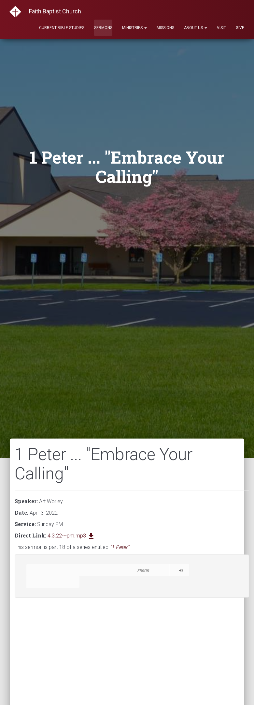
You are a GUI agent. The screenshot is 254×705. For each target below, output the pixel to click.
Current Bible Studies (61, 27)
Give (240, 27)
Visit (221, 27)
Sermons (103, 27)
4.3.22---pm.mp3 (71, 536)
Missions (165, 27)
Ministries (134, 27)
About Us (195, 27)
